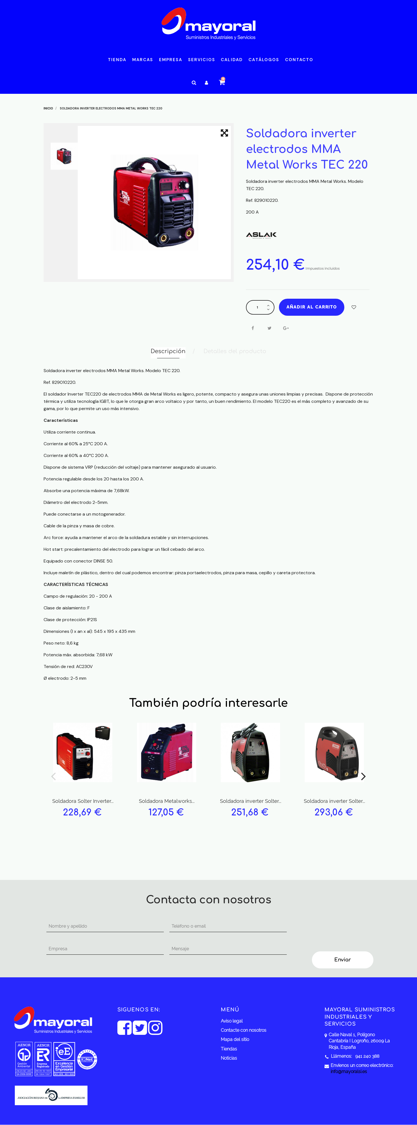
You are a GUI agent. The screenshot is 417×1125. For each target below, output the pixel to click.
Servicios (201, 60)
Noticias (229, 1058)
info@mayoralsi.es (349, 1071)
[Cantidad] (257, 307)
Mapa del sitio (235, 1039)
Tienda (117, 60)
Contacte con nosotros (243, 1030)
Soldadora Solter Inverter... (82, 801)
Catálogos (263, 60)
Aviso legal (232, 1021)
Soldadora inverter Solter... (250, 801)
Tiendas (229, 1049)
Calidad (232, 60)
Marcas (142, 60)
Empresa (171, 60)
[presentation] (337, 931)
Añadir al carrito (311, 307)
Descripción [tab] (168, 351)
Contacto (299, 60)
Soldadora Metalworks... (167, 801)
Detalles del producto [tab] (234, 351)
